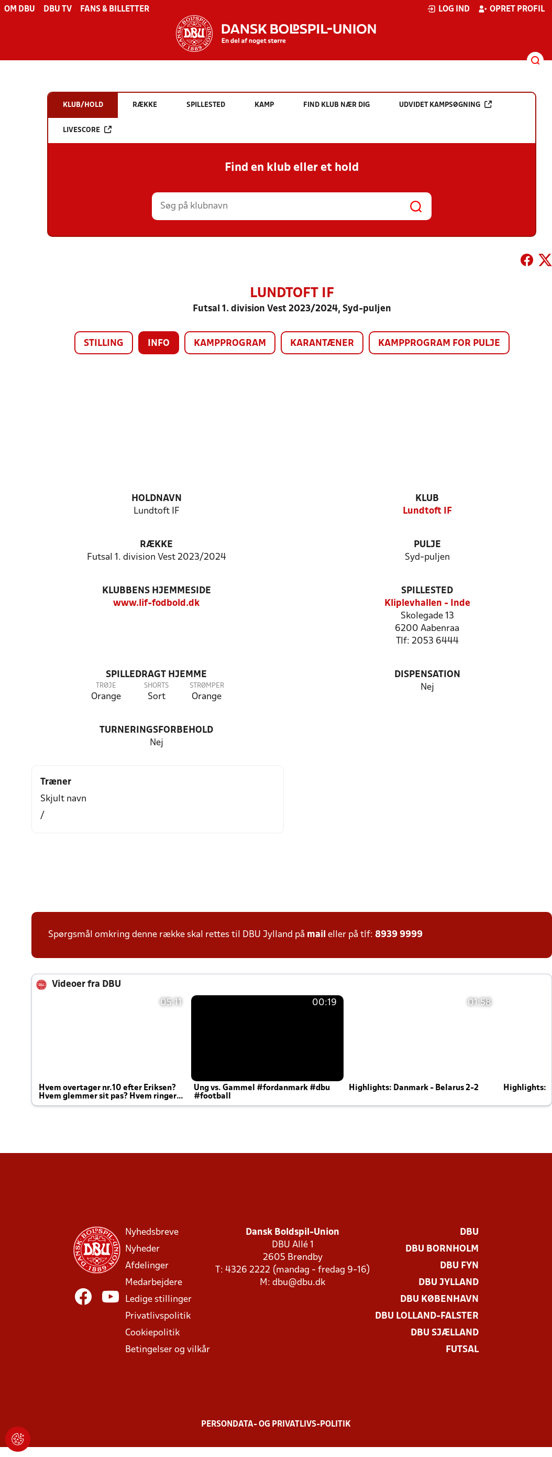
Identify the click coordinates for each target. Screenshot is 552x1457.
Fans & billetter (114, 9)
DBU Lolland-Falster (427, 1316)
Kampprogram (230, 343)
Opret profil (511, 9)
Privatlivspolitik (158, 1316)
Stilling (104, 343)
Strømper (207, 685)
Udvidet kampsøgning (445, 104)
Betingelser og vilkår (167, 1349)
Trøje (106, 685)
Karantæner (322, 343)
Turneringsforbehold (156, 730)
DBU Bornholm (442, 1249)
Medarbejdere (153, 1282)
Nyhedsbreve (152, 1232)
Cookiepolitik (152, 1333)
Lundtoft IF (427, 511)
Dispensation (427, 674)
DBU (469, 1232)
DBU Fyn (459, 1266)
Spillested (427, 590)
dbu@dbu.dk (298, 1282)
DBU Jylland (448, 1282)
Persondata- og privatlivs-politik (276, 1424)
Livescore (87, 130)
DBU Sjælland (445, 1333)
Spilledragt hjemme (156, 674)
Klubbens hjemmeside (156, 590)
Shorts (156, 685)
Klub (427, 498)
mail (316, 934)
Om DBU (19, 9)
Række (156, 544)
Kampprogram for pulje (439, 343)
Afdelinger (147, 1266)
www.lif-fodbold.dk (156, 603)
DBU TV (57, 9)
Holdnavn (156, 498)
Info (159, 343)
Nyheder (142, 1249)
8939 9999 (399, 934)
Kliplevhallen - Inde (427, 603)
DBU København (439, 1299)
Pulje (427, 544)
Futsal (462, 1349)
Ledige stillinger (158, 1299)
